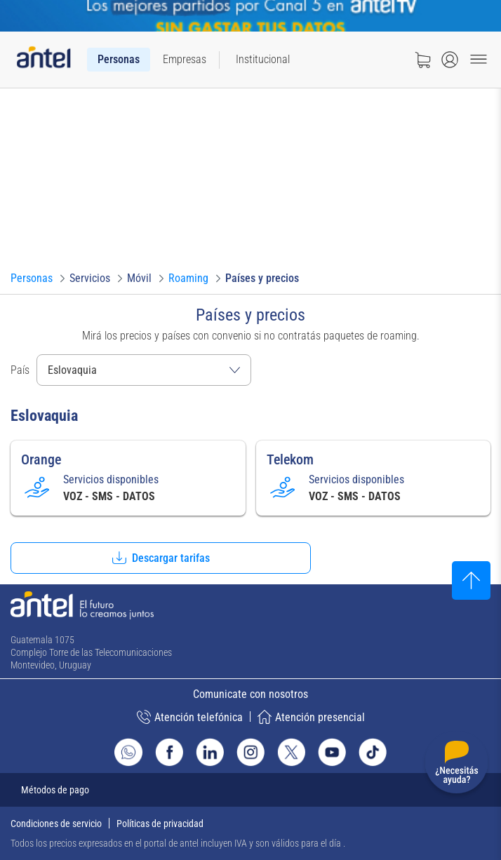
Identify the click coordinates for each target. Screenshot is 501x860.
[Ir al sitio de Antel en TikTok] (373, 752)
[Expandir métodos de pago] (250, 790)
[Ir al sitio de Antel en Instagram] (250, 752)
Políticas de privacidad (159, 823)
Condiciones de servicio (56, 823)
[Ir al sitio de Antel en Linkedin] (210, 752)
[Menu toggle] (478, 59)
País (20, 370)
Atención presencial (311, 717)
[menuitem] (118, 60)
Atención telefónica (190, 717)
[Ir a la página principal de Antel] (82, 605)
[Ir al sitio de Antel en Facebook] (169, 752)
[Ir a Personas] (32, 278)
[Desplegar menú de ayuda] (456, 765)
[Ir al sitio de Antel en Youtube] (332, 752)
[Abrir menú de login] (450, 59)
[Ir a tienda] (422, 59)
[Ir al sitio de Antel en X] (291, 752)
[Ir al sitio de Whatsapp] (128, 752)
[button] (161, 558)
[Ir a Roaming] (188, 278)
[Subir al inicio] (471, 580)
